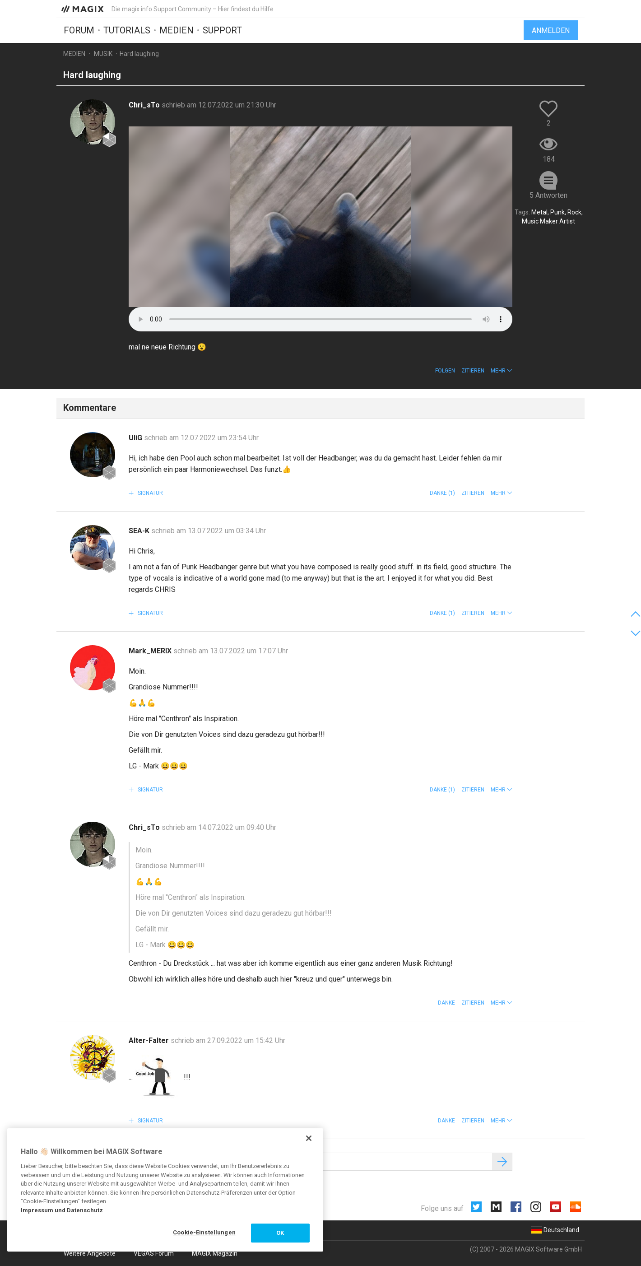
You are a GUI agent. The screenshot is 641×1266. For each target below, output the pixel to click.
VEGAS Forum (154, 1253)
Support (222, 30)
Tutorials (126, 30)
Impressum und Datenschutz (62, 1210)
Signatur (149, 493)
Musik (103, 53)
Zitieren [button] (472, 371)
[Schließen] (309, 1138)
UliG (136, 437)
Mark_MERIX (151, 651)
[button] (501, 371)
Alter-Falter (150, 1040)
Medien (176, 30)
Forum (79, 30)
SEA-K (140, 530)
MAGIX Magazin (214, 1253)
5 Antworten (548, 195)
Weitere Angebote (90, 1253)
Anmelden (551, 30)
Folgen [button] (445, 371)
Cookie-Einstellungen (204, 1232)
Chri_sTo (145, 105)
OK (280, 1232)
